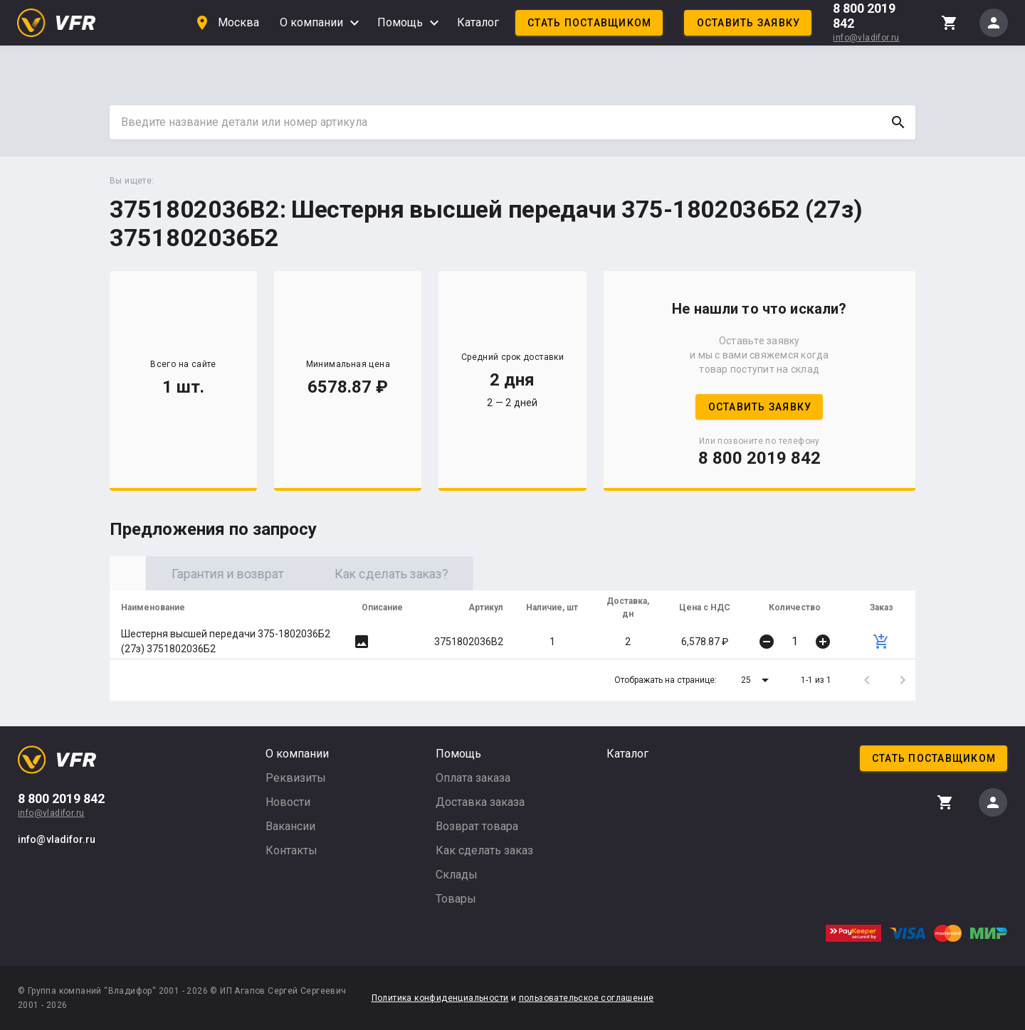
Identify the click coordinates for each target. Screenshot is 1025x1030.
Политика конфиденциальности (440, 998)
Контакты (291, 850)
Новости (288, 802)
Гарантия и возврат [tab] (355, 573)
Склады (457, 874)
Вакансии (290, 826)
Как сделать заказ (484, 850)
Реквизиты (296, 778)
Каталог (478, 22)
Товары (456, 899)
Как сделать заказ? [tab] (519, 573)
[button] (757, 680)
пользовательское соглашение (586, 998)
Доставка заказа (480, 802)
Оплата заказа (473, 778)
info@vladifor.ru (866, 38)
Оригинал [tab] (191, 573)
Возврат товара (477, 826)
